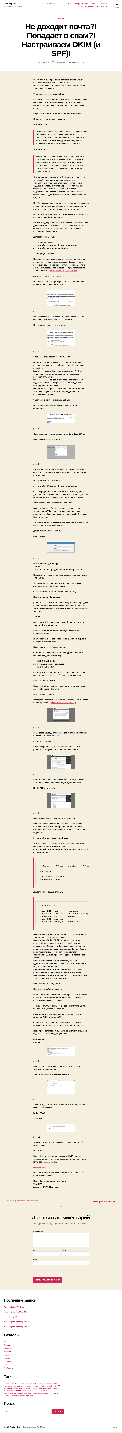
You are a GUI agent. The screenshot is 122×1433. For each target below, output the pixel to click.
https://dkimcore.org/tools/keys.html (66, 271)
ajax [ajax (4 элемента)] (16, 1383)
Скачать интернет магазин (78, 4)
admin (47, 63)
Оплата (7, 1359)
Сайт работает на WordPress (35, 1428)
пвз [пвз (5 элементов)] (15, 1393)
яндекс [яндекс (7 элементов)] (22, 1396)
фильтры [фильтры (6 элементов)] (55, 1393)
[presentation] (47, 1272)
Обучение (8, 1355)
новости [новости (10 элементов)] (17, 1391)
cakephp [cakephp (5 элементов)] (35, 1383)
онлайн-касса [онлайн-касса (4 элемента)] (36, 1391)
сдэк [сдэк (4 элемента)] (25, 1393)
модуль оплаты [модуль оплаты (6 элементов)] (52, 1389)
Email (64, 1251)
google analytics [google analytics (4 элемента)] (8, 1386)
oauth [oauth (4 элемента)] (14, 1386)
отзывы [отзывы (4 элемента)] (58, 1391)
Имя (35, 1251)
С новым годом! (11, 1317)
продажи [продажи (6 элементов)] (20, 1393)
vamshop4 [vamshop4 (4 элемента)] (15, 1389)
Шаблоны (8, 1365)
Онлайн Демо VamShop (99, 4)
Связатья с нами (102, 7)
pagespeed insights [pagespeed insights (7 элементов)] (31, 1386)
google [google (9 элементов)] (54, 1383)
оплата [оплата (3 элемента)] (53, 1391)
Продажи (8, 1362)
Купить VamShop (87, 7)
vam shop (61, 19)
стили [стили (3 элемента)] (50, 1393)
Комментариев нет (78, 63)
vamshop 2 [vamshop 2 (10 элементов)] (8, 1389)
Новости (8, 1352)
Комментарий (38, 1232)
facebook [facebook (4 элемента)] (48, 1383)
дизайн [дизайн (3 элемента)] (29, 1389)
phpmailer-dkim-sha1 (42, 1168)
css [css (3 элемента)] (44, 1383)
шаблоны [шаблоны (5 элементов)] (6, 1396)
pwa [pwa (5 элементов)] (40, 1386)
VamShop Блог (11, 4)
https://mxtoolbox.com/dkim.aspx (65, 703)
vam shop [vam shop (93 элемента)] (55, 1386)
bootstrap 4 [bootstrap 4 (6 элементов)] (28, 1383)
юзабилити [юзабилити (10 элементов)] (14, 1396)
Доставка (8, 1345)
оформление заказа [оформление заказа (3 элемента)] (8, 1393)
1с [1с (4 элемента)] (4, 1383)
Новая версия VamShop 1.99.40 (19, 1322)
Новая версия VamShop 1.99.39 (19, 1327)
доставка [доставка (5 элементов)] (35, 1389)
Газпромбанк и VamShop (16, 1307)
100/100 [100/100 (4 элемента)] (12, 1383)
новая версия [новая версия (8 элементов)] (8, 1391)
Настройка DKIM (50, 1163)
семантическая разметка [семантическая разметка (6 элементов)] (35, 1393)
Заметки (8, 1349)
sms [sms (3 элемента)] (47, 1386)
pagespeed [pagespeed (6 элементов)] (20, 1386)
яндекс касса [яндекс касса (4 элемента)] (29, 1396)
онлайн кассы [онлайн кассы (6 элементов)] (45, 1391)
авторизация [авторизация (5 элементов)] (23, 1389)
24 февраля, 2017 (60, 63)
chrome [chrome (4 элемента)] (41, 1383)
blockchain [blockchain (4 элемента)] (21, 1383)
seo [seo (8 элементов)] (43, 1386)
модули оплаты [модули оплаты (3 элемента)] (42, 1389)
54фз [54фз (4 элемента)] (7, 1383)
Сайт (35, 1260)
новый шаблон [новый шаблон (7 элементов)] (27, 1391)
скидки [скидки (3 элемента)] (46, 1393)
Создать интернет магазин (56, 4)
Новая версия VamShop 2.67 (17, 1312)
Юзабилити (9, 1368)
